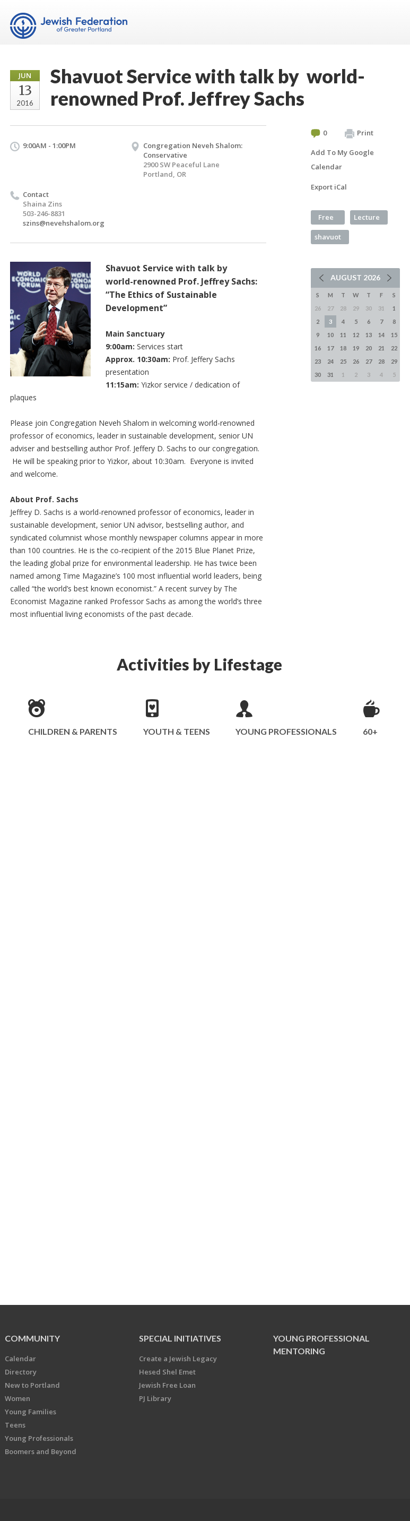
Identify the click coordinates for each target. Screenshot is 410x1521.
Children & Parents (72, 731)
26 (356, 361)
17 (330, 348)
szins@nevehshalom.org (63, 223)
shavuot (328, 237)
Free (326, 217)
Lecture (367, 217)
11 (343, 334)
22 (394, 348)
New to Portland (32, 1385)
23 (318, 361)
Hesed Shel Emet (167, 1372)
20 (368, 348)
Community (32, 1338)
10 (330, 334)
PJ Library (155, 1398)
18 (343, 348)
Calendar (20, 1358)
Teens (15, 1425)
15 (394, 334)
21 (381, 348)
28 (381, 361)
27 (368, 361)
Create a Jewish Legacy (178, 1358)
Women (17, 1398)
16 (318, 348)
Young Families (30, 1411)
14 (381, 334)
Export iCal (329, 187)
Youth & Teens (176, 731)
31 (330, 374)
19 (356, 348)
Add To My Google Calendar (342, 159)
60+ (370, 731)
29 (394, 361)
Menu (388, 22)
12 (356, 334)
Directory (21, 1372)
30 (318, 374)
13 (368, 334)
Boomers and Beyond (40, 1451)
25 (343, 361)
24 (330, 361)
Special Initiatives (180, 1338)
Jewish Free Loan (167, 1385)
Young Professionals (286, 731)
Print (359, 133)
